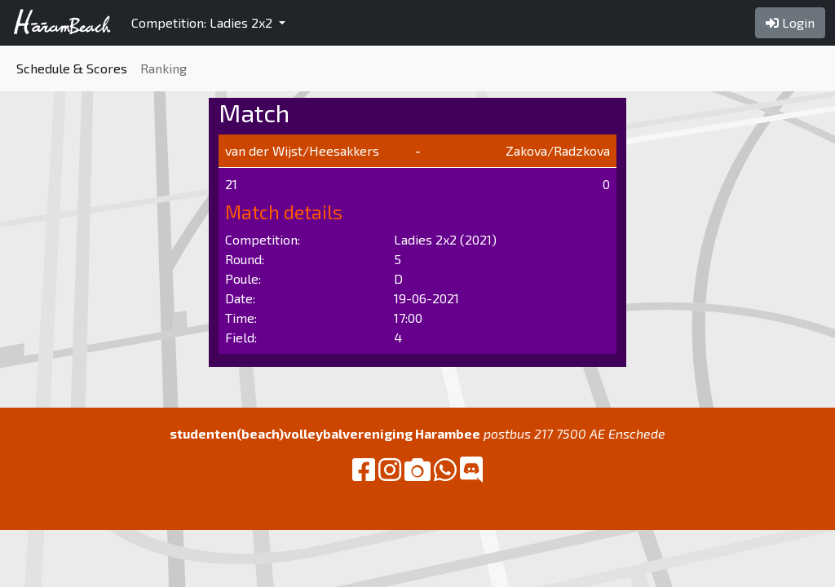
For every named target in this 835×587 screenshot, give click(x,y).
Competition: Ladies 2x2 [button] (203, 22)
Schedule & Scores (71, 68)
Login (790, 22)
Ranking (163, 68)
